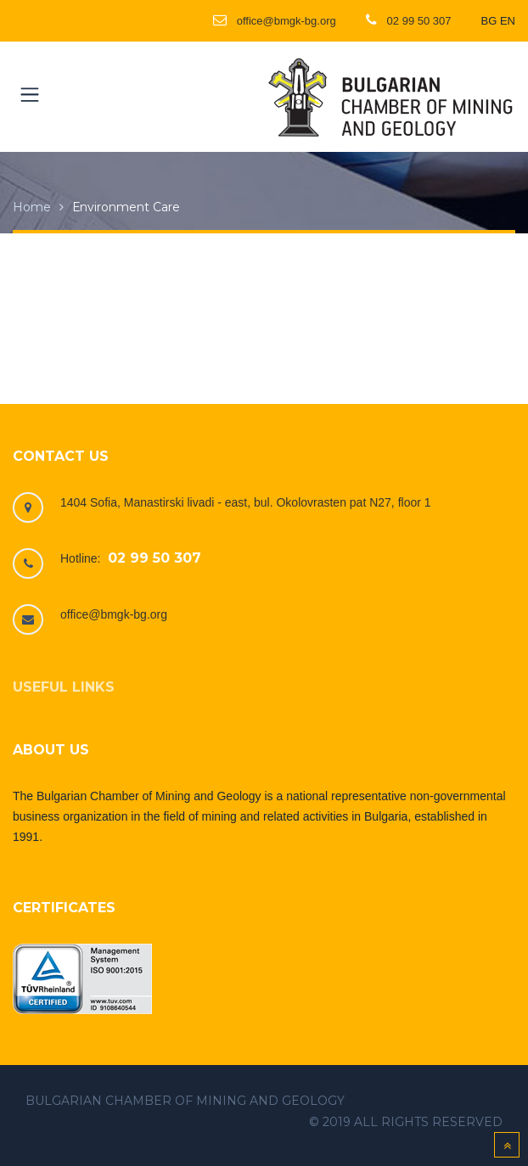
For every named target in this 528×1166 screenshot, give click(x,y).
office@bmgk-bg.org (113, 614)
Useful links (64, 687)
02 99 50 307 (154, 558)
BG (489, 20)
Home (32, 207)
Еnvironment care (126, 207)
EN (507, 20)
